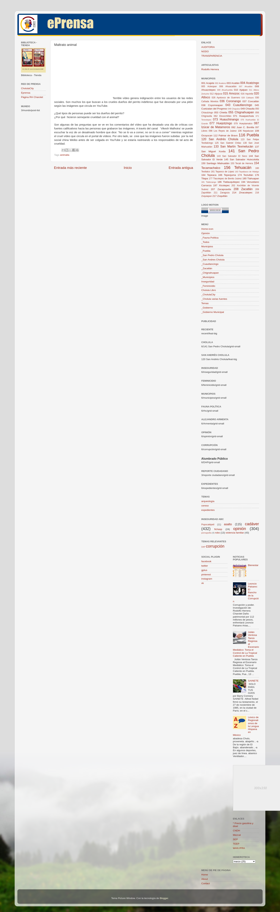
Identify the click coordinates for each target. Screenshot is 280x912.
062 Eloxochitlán (222, 116)
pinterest (206, 574)
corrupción (215, 546)
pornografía (206, 533)
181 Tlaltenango (208, 182)
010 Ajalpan (241, 89)
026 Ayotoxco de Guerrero (226, 97)
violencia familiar (235, 532)
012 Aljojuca (216, 93)
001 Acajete (207, 83)
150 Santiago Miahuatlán (215, 163)
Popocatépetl (207, 524)
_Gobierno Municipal (212, 312)
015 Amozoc (231, 93)
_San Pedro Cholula (212, 255)
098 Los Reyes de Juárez (223, 131)
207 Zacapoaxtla (221, 189)
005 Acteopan (209, 86)
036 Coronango (230, 101)
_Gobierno (207, 307)
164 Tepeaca (208, 175)
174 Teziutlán (245, 175)
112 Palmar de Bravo (225, 135)
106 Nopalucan (245, 131)
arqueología (207, 501)
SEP (235, 839)
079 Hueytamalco (243, 123)
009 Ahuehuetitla (225, 90)
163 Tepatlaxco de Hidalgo (247, 172)
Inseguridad (207, 281)
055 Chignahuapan (241, 112)
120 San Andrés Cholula (219, 139)
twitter (204, 565)
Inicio (128, 168)
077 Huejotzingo (221, 123)
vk (202, 583)
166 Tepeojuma (227, 175)
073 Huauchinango (226, 119)
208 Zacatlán (243, 189)
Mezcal (237, 835)
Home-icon (207, 229)
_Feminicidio (208, 286)
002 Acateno (220, 83)
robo (217, 532)
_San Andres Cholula (213, 259)
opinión (239, 528)
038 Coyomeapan (212, 105)
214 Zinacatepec (242, 192)
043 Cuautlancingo (238, 105)
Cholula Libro (208, 290)
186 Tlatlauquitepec (228, 182)
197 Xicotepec (221, 185)
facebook (206, 561)
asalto (228, 524)
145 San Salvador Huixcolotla (241, 159)
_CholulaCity (208, 294)
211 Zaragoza (221, 192)
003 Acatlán (233, 83)
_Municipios (207, 277)
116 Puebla (249, 135)
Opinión (205, 233)
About (204, 879)
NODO (205, 51)
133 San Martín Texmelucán (233, 146)
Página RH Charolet (32, 97)
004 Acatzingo (249, 82)
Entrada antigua (181, 168)
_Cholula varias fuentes (214, 299)
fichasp (218, 529)
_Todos (205, 242)
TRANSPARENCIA (211, 55)
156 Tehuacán (237, 167)
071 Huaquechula (243, 116)
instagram (206, 578)
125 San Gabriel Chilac (228, 143)
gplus (204, 570)
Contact (205, 883)
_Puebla (205, 250)
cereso (205, 505)
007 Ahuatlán (245, 86)
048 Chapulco (234, 109)
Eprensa (25, 92)
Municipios (207, 246)
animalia (64, 155)
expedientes (208, 510)
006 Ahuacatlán (227, 86)
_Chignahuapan (210, 272)
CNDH (236, 830)
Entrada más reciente (70, 168)
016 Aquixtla (247, 93)
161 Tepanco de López (222, 171)
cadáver (252, 524)
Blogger (164, 898)
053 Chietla (220, 112)
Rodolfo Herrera (210, 69)
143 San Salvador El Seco (232, 156)
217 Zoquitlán (219, 196)
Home (204, 874)
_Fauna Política (210, 237)
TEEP (236, 843)
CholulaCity (27, 88)
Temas (205, 303)
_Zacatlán (206, 268)
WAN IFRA (239, 848)
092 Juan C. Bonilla (242, 127)
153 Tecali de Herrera (242, 163)
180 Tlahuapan (250, 178)
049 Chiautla (248, 108)
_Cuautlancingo (210, 264)
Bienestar (253, 565)
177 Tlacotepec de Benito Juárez (225, 178)
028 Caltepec (247, 98)
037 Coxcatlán (250, 101)
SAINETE (253, 680)
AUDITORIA (208, 47)
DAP (203, 547)
